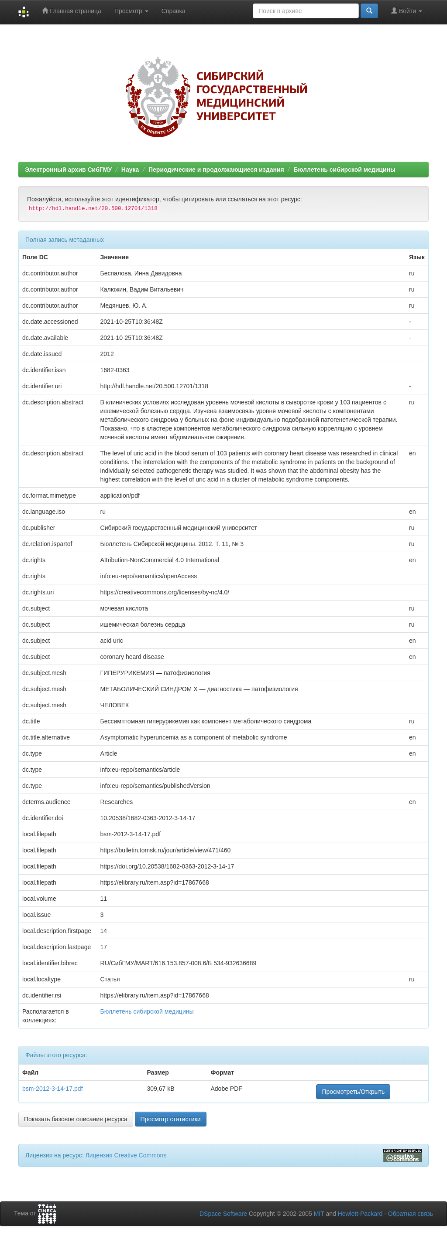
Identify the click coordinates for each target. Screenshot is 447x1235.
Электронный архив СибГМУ (68, 169)
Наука (130, 169)
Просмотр (131, 10)
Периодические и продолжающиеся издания (216, 169)
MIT (319, 1213)
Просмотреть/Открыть (353, 1091)
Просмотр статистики (171, 1119)
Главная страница (71, 10)
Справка (174, 10)
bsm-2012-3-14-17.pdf (52, 1088)
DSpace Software (223, 1213)
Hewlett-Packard (360, 1213)
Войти (406, 10)
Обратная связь (410, 1213)
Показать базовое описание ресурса (75, 1119)
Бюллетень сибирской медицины (344, 169)
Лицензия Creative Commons (125, 1155)
